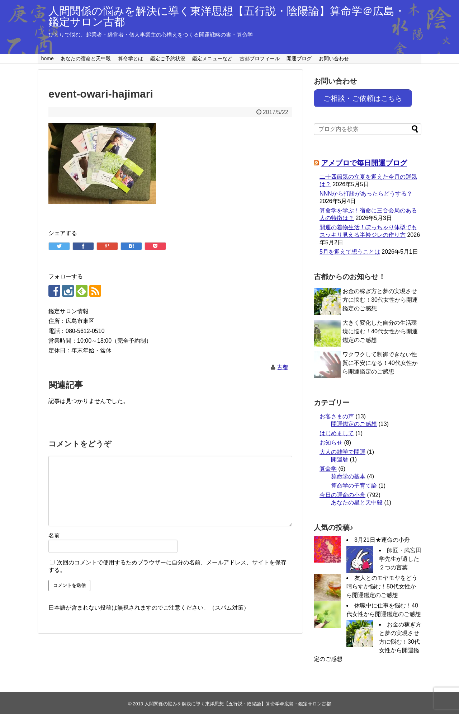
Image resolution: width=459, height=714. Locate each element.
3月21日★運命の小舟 (382, 538)
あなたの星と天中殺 (357, 500)
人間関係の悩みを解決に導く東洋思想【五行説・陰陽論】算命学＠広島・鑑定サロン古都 (226, 16)
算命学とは (130, 58)
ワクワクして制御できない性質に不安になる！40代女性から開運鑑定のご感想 (380, 360)
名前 (54, 535)
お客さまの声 (337, 414)
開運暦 (339, 457)
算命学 (328, 467)
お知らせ (331, 440)
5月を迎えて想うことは (350, 249)
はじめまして (337, 431)
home (47, 58)
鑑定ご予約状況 (167, 58)
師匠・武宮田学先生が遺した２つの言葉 (400, 556)
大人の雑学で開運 (342, 450)
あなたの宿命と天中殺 (86, 58)
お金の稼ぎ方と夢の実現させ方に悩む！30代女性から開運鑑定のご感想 (380, 297)
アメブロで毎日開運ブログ (364, 161)
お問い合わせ (334, 58)
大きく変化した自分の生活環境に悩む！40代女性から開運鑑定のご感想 (380, 329)
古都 (282, 367)
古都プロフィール (260, 58)
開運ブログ (299, 58)
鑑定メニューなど (212, 58)
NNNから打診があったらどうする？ (366, 191)
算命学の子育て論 (354, 483)
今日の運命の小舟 (342, 493)
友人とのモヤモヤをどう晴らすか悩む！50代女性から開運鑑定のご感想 (381, 584)
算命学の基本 (348, 474)
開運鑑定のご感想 (354, 422)
